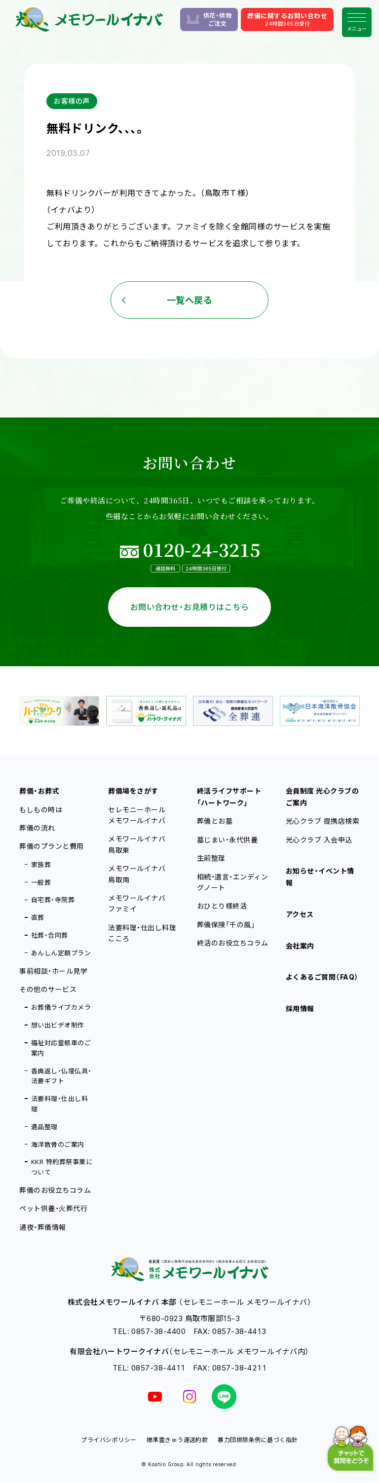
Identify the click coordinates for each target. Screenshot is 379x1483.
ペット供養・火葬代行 (53, 1208)
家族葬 (41, 865)
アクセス (300, 914)
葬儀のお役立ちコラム (55, 1190)
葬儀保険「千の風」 (226, 924)
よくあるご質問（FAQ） (322, 977)
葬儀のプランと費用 (51, 846)
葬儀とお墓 (214, 821)
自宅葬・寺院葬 (53, 900)
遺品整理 (44, 1127)
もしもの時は (40, 809)
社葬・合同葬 (49, 935)
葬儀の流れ (37, 828)
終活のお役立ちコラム (232, 943)
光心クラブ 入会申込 (319, 840)
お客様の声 (71, 101)
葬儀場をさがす (133, 791)
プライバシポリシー (108, 1440)
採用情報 (300, 1008)
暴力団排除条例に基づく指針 (258, 1440)
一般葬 (41, 882)
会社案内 (300, 946)
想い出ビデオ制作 (57, 1025)
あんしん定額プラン (61, 953)
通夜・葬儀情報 (42, 1227)
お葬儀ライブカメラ (61, 1007)
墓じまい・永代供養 (227, 840)
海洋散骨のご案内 (57, 1144)
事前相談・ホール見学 (53, 971)
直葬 (37, 917)
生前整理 (211, 858)
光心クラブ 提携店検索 (322, 821)
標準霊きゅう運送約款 (177, 1440)
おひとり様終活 (222, 906)
